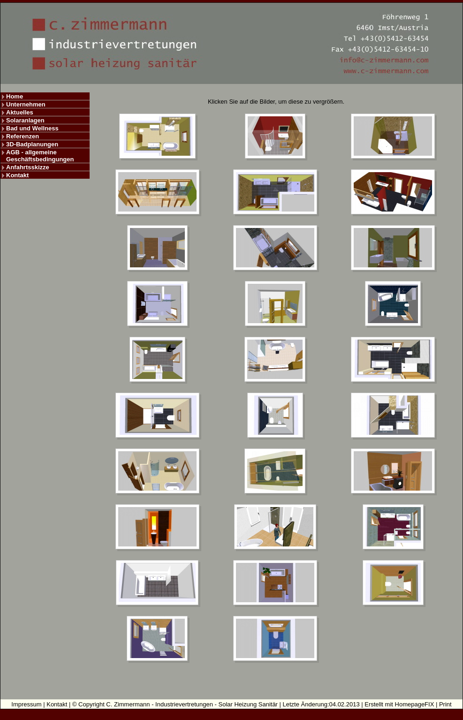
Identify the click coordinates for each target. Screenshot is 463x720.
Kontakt (17, 175)
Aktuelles (19, 112)
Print (445, 704)
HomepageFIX (414, 704)
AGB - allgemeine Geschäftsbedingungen (40, 156)
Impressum (26, 704)
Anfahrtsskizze (27, 167)
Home (14, 96)
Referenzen (22, 136)
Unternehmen (26, 104)
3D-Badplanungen (32, 144)
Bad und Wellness (32, 128)
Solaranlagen (25, 120)
